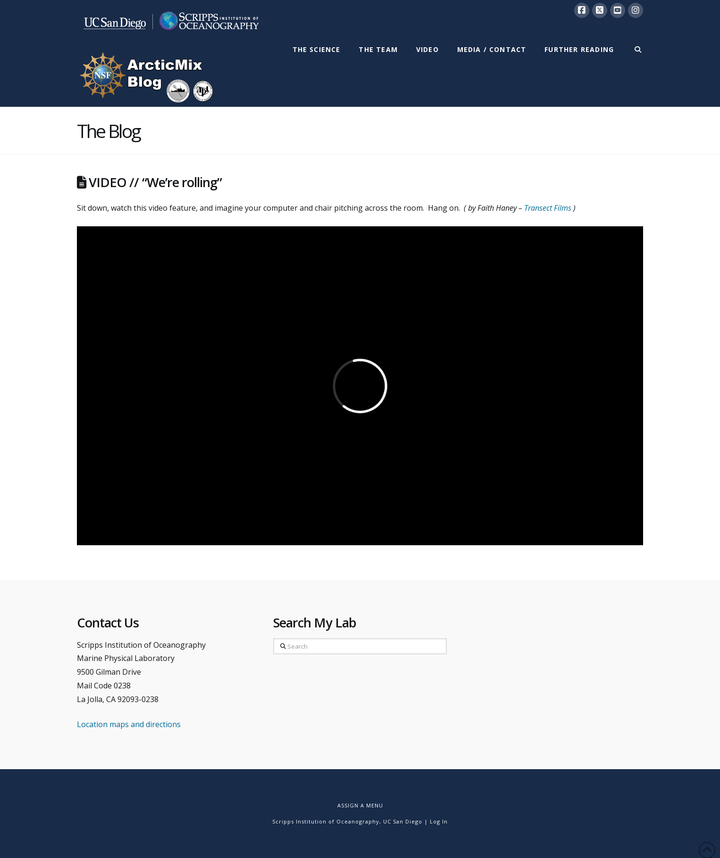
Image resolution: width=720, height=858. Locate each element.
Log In (439, 821)
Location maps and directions (129, 724)
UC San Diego (402, 821)
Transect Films (547, 208)
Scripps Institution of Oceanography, (326, 821)
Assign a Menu (360, 805)
